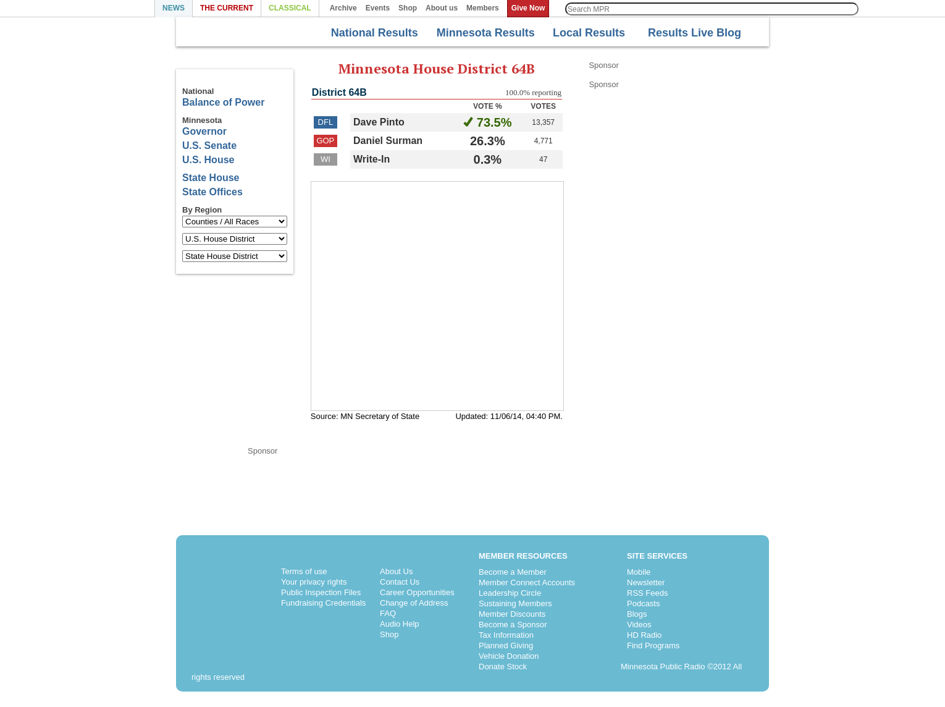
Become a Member (513, 572)
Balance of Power (223, 102)
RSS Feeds (647, 593)
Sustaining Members (515, 603)
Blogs (637, 614)
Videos (639, 624)
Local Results (584, 33)
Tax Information (506, 635)
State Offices (212, 192)
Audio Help (399, 624)
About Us (396, 571)
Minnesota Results (480, 33)
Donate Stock (503, 666)
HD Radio (644, 635)
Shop (389, 634)
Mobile (638, 572)
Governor (204, 131)
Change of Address (414, 603)
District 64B (339, 92)
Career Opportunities (417, 592)
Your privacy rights (313, 581)
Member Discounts (512, 614)
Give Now (528, 8)
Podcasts (643, 603)
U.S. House (208, 160)
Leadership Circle (510, 593)
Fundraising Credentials (323, 603)
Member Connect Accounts (527, 582)
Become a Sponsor (513, 624)
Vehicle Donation (509, 656)
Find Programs (653, 645)
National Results (366, 33)
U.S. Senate (209, 145)
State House (210, 177)
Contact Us (399, 581)
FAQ (388, 613)
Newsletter (646, 582)
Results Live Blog (687, 31)
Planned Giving (506, 645)
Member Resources (523, 556)
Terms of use (304, 571)
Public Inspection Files (321, 592)
